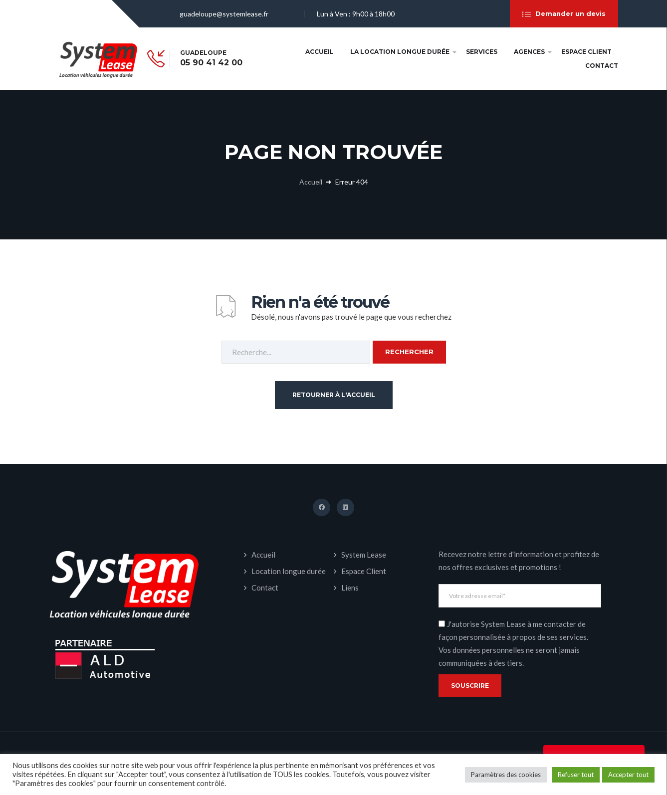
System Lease (363, 554)
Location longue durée (288, 571)
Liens (350, 587)
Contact (601, 65)
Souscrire (470, 685)
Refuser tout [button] (576, 775)
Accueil (319, 51)
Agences (529, 51)
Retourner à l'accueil (333, 394)
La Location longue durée (399, 51)
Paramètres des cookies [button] (506, 775)
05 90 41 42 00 (211, 63)
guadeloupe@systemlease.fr (224, 13)
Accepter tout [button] (628, 775)
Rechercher (409, 352)
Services (481, 51)
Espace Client (586, 51)
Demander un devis (564, 13)
